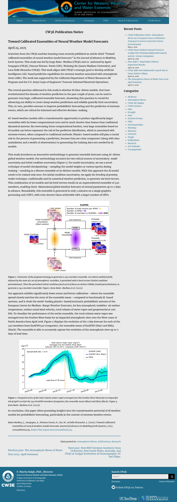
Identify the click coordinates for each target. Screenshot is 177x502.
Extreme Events (135, 118)
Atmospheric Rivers (87, 441)
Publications (104, 441)
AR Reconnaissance (65, 20)
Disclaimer (116, 482)
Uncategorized (134, 149)
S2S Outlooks (134, 146)
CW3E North (154, 20)
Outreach (132, 134)
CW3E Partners (135, 106)
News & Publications (128, 20)
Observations (39, 20)
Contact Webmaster (167, 482)
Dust (130, 115)
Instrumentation (135, 125)
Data (130, 109)
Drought (132, 112)
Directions (21, 490)
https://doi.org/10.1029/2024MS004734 (51, 429)
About (20, 20)
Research (116, 441)
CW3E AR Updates (136, 103)
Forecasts (89, 20)
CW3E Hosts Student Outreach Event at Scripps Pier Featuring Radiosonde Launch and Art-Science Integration (147, 53)
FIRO (105, 20)
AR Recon (132, 97)
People (131, 137)
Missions (132, 131)
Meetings (132, 128)
